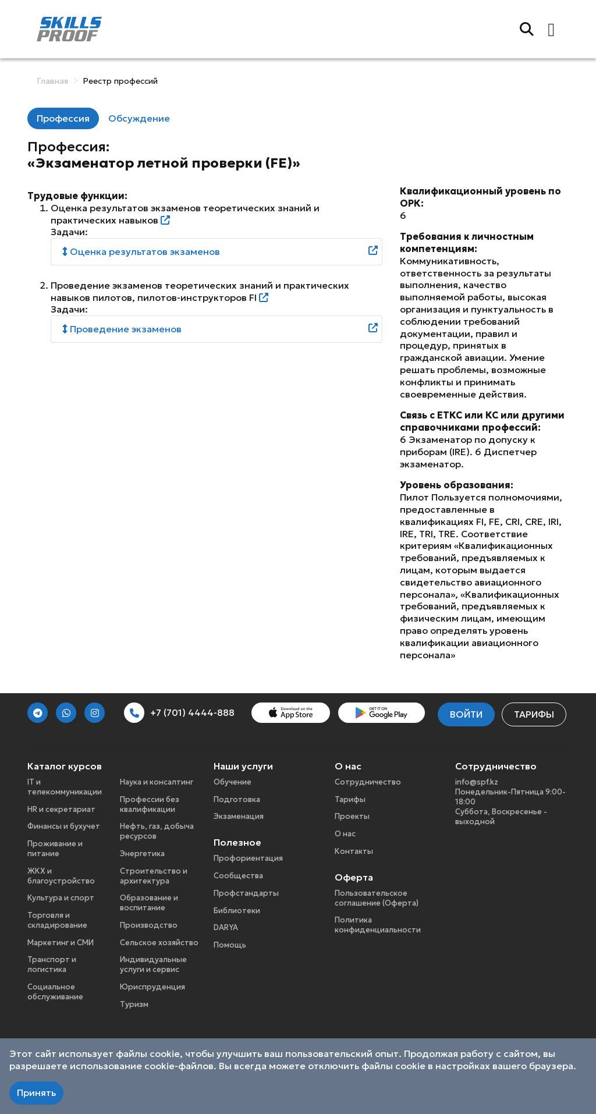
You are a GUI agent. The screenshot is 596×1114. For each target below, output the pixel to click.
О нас (345, 834)
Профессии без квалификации (149, 804)
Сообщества (238, 876)
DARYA (226, 927)
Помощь (230, 945)
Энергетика (142, 853)
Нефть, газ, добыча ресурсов (157, 831)
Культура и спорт (60, 898)
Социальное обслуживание (55, 992)
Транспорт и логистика (51, 964)
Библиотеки (237, 911)
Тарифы (534, 714)
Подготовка (237, 799)
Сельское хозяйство (159, 943)
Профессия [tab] (63, 118)
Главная (52, 81)
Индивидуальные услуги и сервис (153, 964)
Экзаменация (239, 816)
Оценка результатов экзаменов (141, 251)
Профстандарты (246, 893)
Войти (466, 714)
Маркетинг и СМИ (60, 943)
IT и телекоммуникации (64, 787)
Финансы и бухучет (63, 826)
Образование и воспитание (149, 903)
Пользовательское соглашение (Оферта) (376, 898)
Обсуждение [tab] (139, 118)
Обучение (232, 782)
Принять (36, 1092)
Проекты (352, 816)
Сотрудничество (368, 782)
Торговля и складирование (57, 920)
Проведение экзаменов (122, 329)
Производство (149, 925)
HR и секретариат (61, 809)
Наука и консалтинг (156, 782)
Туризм (134, 1004)
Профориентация (248, 858)
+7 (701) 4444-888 (179, 713)
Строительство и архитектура (153, 876)
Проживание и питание (55, 848)
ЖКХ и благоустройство (61, 876)
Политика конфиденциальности (378, 925)
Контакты (354, 851)
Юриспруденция (152, 987)
